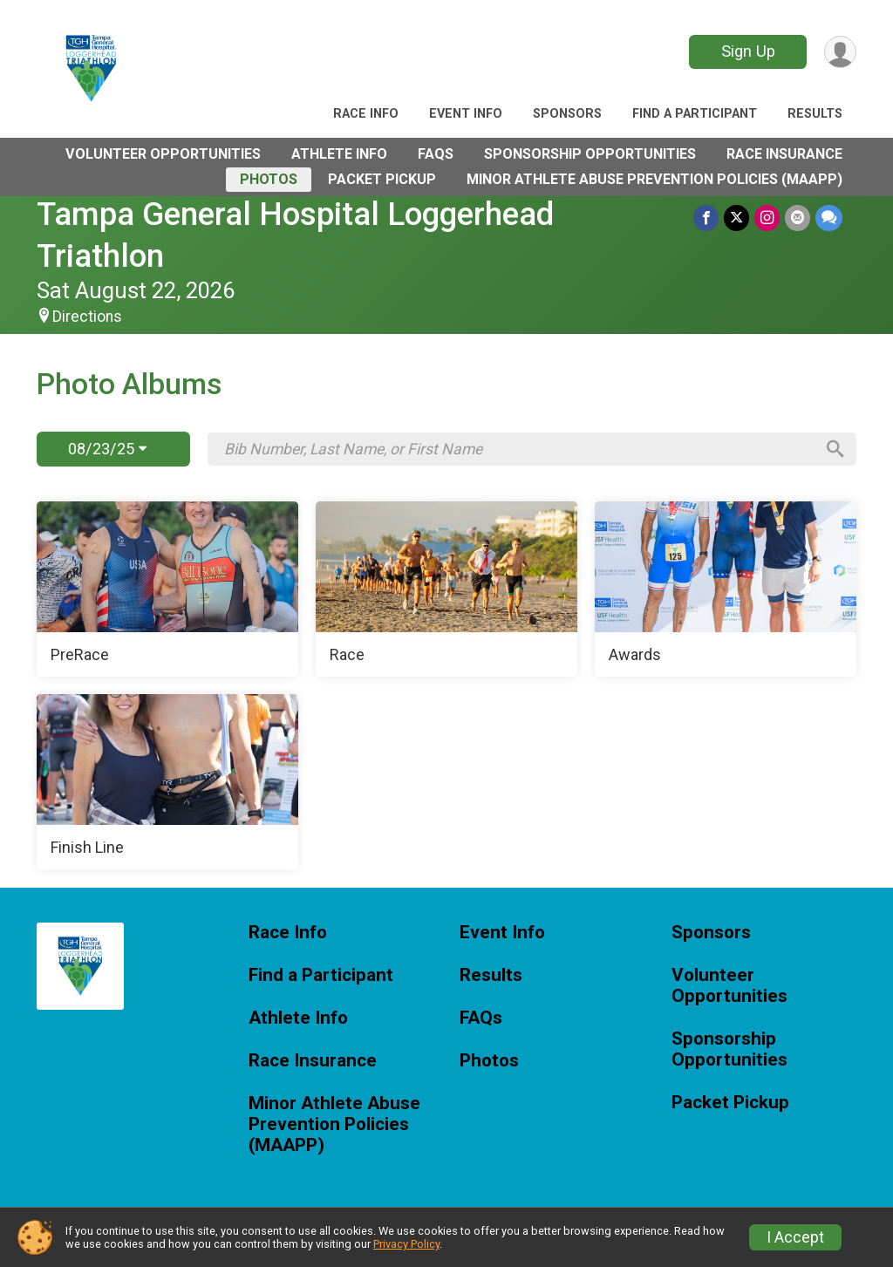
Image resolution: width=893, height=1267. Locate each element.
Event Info (465, 113)
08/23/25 (107, 448)
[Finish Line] (167, 782)
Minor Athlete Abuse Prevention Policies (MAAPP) (654, 179)
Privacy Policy (406, 1243)
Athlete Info (339, 154)
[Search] (835, 449)
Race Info (366, 113)
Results (814, 113)
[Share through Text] (828, 217)
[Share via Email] (797, 217)
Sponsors (567, 113)
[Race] (446, 589)
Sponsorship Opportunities (590, 154)
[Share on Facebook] (706, 217)
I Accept (795, 1237)
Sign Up (748, 51)
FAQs (435, 154)
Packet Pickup (382, 179)
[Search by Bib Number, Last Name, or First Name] (519, 449)
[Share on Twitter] (736, 217)
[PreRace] (167, 589)
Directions (87, 316)
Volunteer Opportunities (163, 154)
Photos (268, 179)
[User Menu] (840, 52)
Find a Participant (694, 113)
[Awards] (725, 589)
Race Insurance (784, 154)
